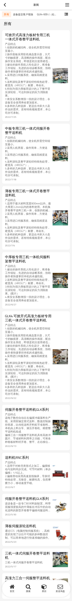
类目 (44, 591)
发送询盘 (60, 591)
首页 (12, 591)
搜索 (28, 591)
